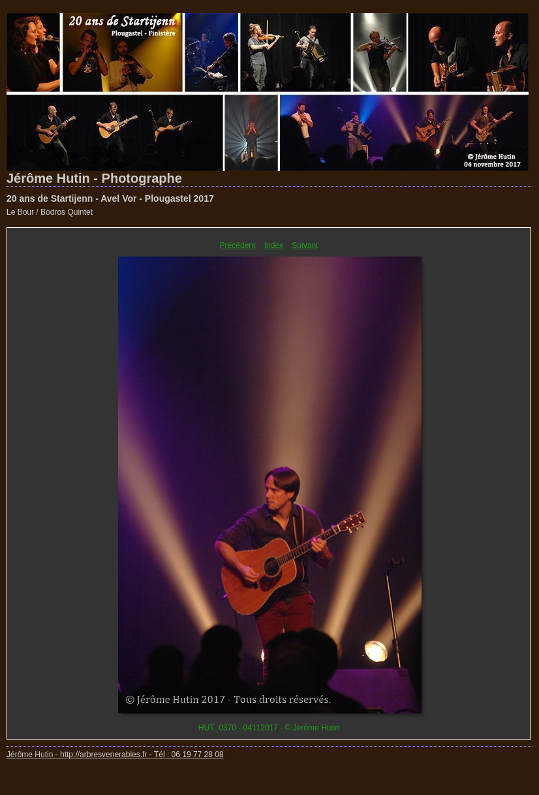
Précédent (238, 245)
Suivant (305, 245)
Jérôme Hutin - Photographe (94, 178)
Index (273, 245)
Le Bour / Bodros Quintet (50, 212)
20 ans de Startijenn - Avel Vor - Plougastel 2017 (110, 198)
